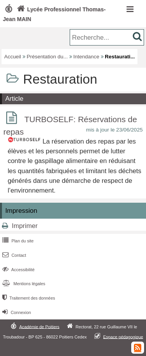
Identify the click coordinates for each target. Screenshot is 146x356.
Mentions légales (23, 283)
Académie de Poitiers (39, 326)
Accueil (12, 57)
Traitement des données (28, 298)
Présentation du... (47, 57)
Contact (13, 255)
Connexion (16, 312)
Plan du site (17, 241)
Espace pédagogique (123, 336)
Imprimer (24, 226)
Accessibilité (18, 269)
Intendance (86, 57)
